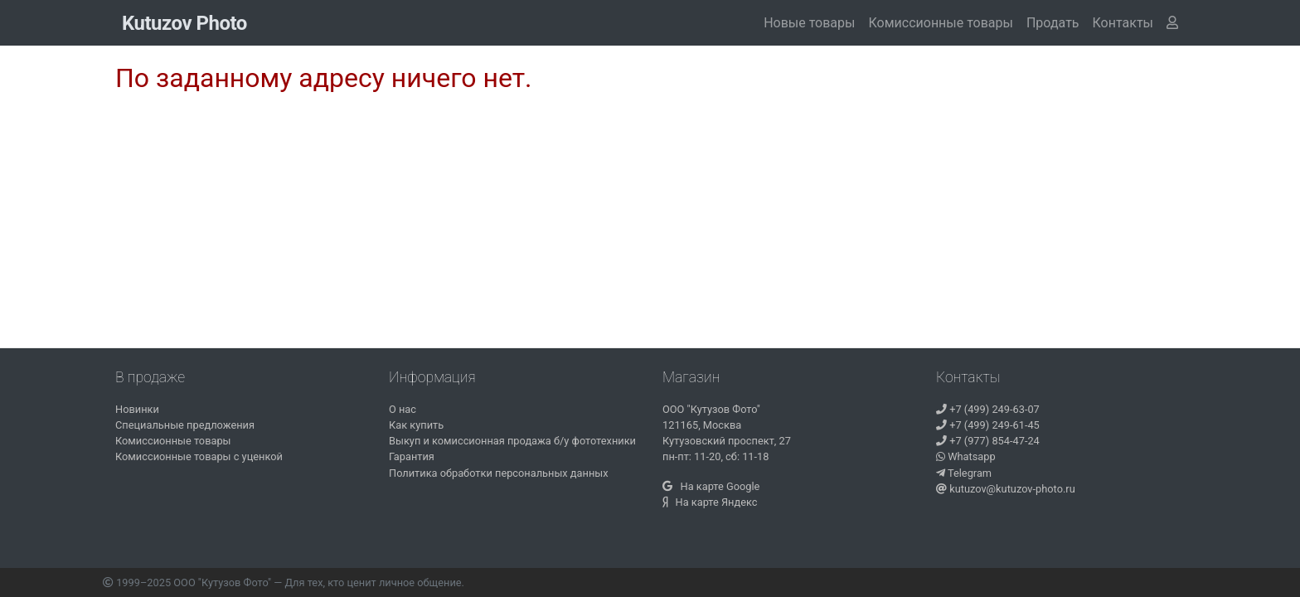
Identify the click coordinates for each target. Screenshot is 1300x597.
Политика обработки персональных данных (499, 473)
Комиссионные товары (940, 23)
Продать (1052, 23)
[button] (1123, 23)
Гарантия (411, 456)
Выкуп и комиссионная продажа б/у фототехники (512, 440)
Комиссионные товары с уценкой (199, 456)
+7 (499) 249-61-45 (988, 425)
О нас (402, 409)
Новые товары (809, 23)
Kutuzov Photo (184, 23)
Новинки (137, 409)
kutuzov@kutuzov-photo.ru (1005, 489)
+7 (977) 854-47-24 (988, 440)
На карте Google (710, 486)
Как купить (416, 425)
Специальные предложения (185, 425)
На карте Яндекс (710, 502)
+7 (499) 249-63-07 (988, 409)
